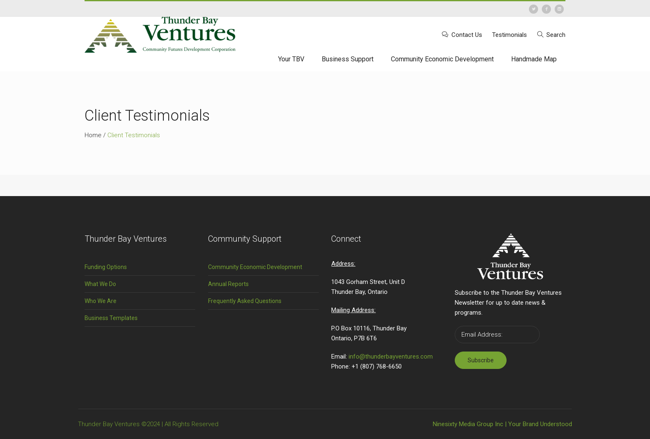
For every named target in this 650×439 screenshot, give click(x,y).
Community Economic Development (255, 267)
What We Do (100, 284)
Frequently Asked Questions (244, 301)
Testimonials (509, 35)
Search (555, 35)
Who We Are (100, 301)
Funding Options (106, 267)
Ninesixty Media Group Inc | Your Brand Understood (502, 424)
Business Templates (111, 318)
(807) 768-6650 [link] (381, 366)
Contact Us (466, 35)
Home (93, 135)
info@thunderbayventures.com (391, 356)
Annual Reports (228, 284)
